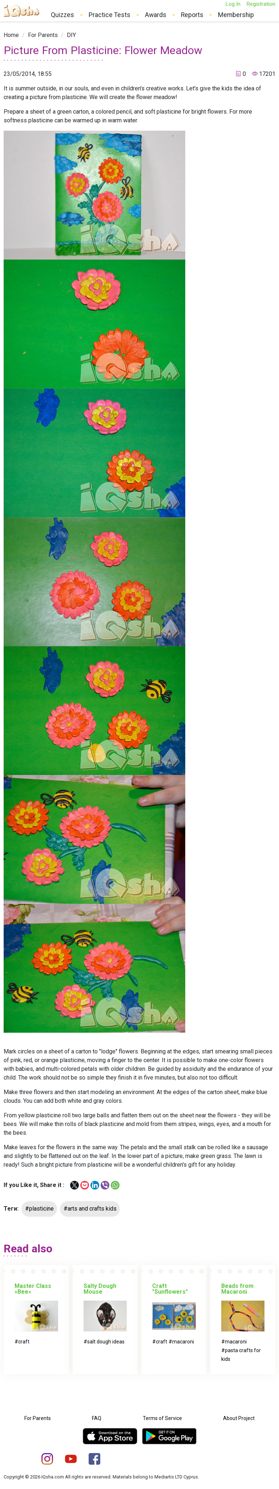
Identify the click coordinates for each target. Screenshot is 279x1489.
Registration (260, 4)
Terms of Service (162, 1418)
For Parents (43, 35)
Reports (192, 15)
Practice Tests (109, 15)
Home (11, 35)
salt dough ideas (106, 1342)
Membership (236, 15)
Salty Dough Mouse (100, 1288)
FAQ (96, 1418)
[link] (11, 35)
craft (23, 1342)
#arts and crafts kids (90, 1208)
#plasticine (39, 1208)
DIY (71, 35)
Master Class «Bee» (33, 1288)
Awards (155, 15)
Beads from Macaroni (237, 1288)
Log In (232, 4)
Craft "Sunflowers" (170, 1288)
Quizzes (62, 15)
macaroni (183, 1342)
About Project (239, 1418)
